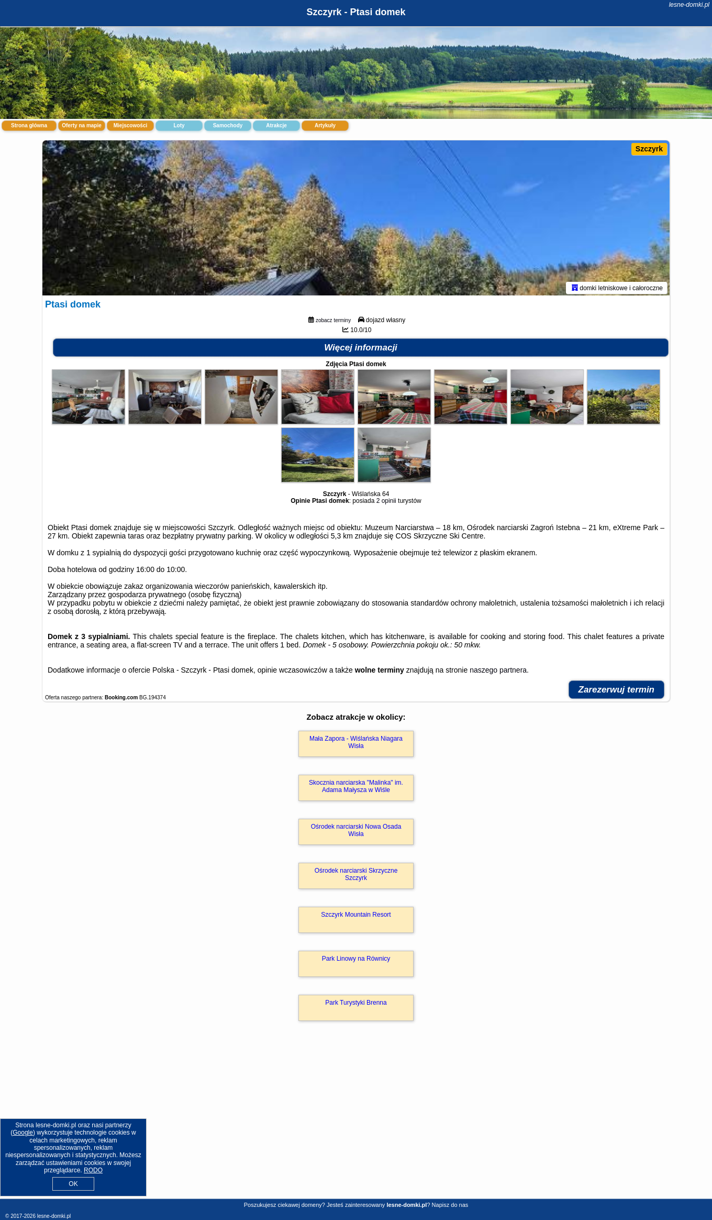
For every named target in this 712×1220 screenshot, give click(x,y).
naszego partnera (498, 672)
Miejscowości (130, 125)
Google (23, 1132)
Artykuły (325, 125)
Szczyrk (649, 149)
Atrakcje (276, 125)
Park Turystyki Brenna (355, 1004)
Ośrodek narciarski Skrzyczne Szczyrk (356, 876)
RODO (93, 1170)
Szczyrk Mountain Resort (356, 916)
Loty (178, 125)
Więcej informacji (360, 350)
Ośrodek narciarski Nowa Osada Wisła (356, 832)
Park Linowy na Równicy (356, 960)
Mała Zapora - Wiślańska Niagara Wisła (356, 744)
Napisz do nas (450, 1205)
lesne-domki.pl (689, 4)
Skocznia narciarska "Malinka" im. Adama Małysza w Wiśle (356, 788)
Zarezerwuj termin (616, 692)
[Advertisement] (356, 1122)
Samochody (228, 125)
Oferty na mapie (82, 125)
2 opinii (386, 503)
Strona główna (29, 125)
